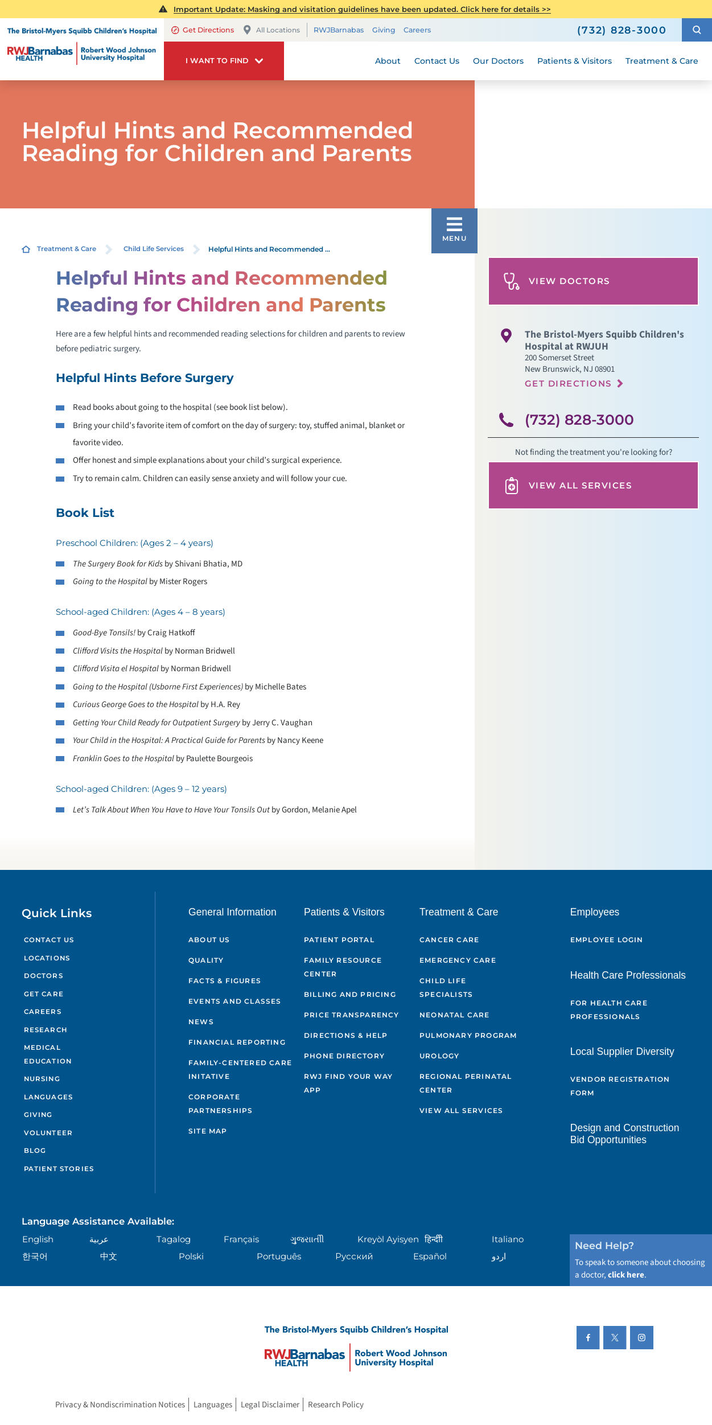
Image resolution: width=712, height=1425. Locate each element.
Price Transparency (352, 1015)
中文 (108, 1256)
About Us (209, 939)
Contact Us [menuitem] (436, 61)
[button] (697, 30)
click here (626, 1275)
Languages (48, 1097)
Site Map (208, 1131)
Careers (417, 30)
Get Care (44, 994)
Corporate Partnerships (220, 1104)
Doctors (43, 976)
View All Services (567, 485)
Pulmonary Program (468, 1035)
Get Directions (202, 30)
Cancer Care (449, 939)
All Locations (271, 30)
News (201, 1021)
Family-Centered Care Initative (240, 1069)
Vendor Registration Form (620, 1086)
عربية (99, 1239)
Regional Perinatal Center (465, 1083)
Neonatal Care (454, 1015)
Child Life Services (154, 249)
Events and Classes (235, 1001)
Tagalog (174, 1239)
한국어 (35, 1256)
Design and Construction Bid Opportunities (625, 1133)
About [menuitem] (388, 61)
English (37, 1239)
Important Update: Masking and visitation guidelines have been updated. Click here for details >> (362, 9)
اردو (499, 1256)
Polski (191, 1256)
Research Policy (336, 1405)
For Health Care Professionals (609, 1010)
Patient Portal (339, 939)
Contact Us (49, 940)
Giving (384, 30)
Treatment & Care (66, 249)
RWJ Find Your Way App (348, 1083)
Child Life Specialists (446, 987)
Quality (206, 960)
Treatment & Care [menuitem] (661, 61)
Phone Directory (344, 1056)
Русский (354, 1256)
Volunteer (48, 1133)
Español (430, 1256)
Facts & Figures (224, 980)
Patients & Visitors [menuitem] (574, 61)
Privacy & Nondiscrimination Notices (120, 1405)
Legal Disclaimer (270, 1405)
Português (279, 1256)
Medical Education (48, 1054)
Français (241, 1239)
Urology (439, 1056)
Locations (47, 958)
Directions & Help (346, 1035)
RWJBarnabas (339, 30)
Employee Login (607, 939)
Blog (35, 1151)
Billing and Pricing (350, 994)
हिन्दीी (434, 1239)
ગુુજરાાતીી (307, 1239)
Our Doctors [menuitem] (498, 61)
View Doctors (556, 281)
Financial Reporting (237, 1042)
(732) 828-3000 (579, 419)
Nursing (42, 1079)
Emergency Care (457, 960)
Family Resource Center (343, 967)
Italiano (508, 1239)
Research (45, 1030)
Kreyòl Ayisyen (388, 1239)
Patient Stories (59, 1169)
